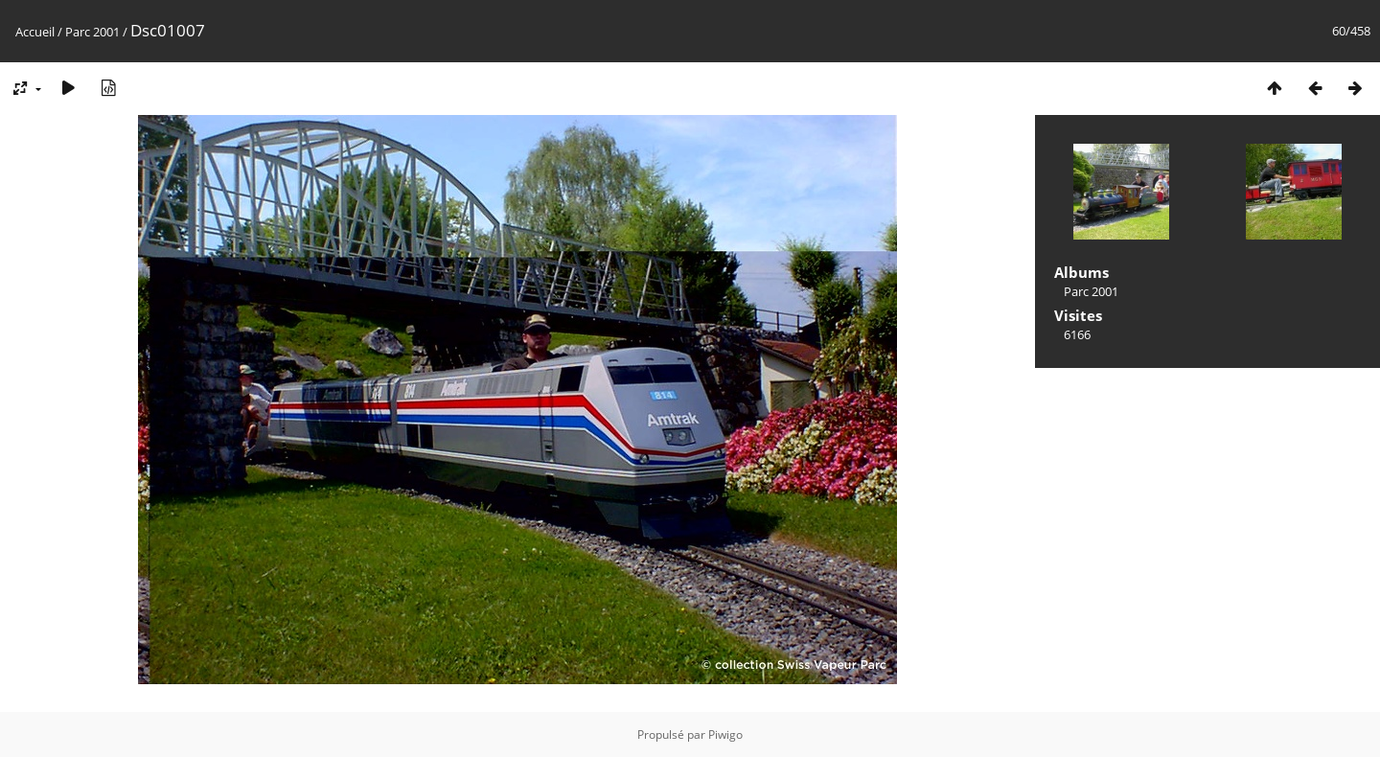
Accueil (35, 31)
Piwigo (725, 734)
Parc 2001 (92, 31)
